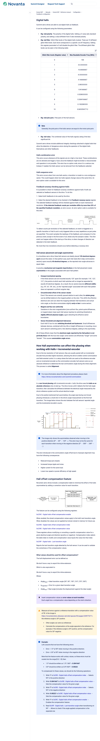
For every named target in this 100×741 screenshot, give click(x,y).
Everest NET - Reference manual (62, 12)
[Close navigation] (30, 12)
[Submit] (71, 3)
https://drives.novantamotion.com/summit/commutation (61, 377)
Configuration (76, 12)
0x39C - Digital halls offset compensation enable (70, 700)
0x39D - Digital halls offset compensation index (69, 675)
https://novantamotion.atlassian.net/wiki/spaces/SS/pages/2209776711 (67, 616)
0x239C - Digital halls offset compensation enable (53, 514)
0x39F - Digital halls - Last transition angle (64, 706)
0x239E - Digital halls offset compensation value (53, 529)
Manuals (48, 12)
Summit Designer (38, 4)
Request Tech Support (56, 4)
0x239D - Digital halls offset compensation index (53, 525)
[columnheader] (54, 55)
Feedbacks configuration (43, 14)
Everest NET (39, 12)
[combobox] (83, 4)
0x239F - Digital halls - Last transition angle (51, 542)
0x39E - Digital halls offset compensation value (76, 681)
